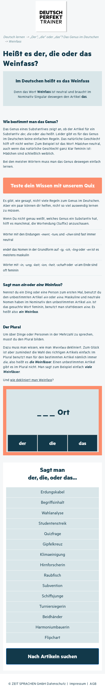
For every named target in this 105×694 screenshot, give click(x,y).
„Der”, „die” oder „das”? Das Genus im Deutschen (64, 37)
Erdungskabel (53, 492)
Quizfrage (52, 534)
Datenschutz (56, 684)
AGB (93, 684)
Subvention (52, 586)
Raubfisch (52, 575)
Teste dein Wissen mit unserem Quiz (53, 185)
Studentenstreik (53, 523)
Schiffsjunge (52, 596)
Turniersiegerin (52, 606)
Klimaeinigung (52, 554)
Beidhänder (52, 617)
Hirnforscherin (52, 565)
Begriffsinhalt (52, 502)
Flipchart (52, 637)
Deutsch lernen (14, 37)
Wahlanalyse (52, 513)
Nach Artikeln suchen (52, 656)
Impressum (78, 684)
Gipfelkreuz (52, 544)
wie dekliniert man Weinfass (31, 380)
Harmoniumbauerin (52, 627)
